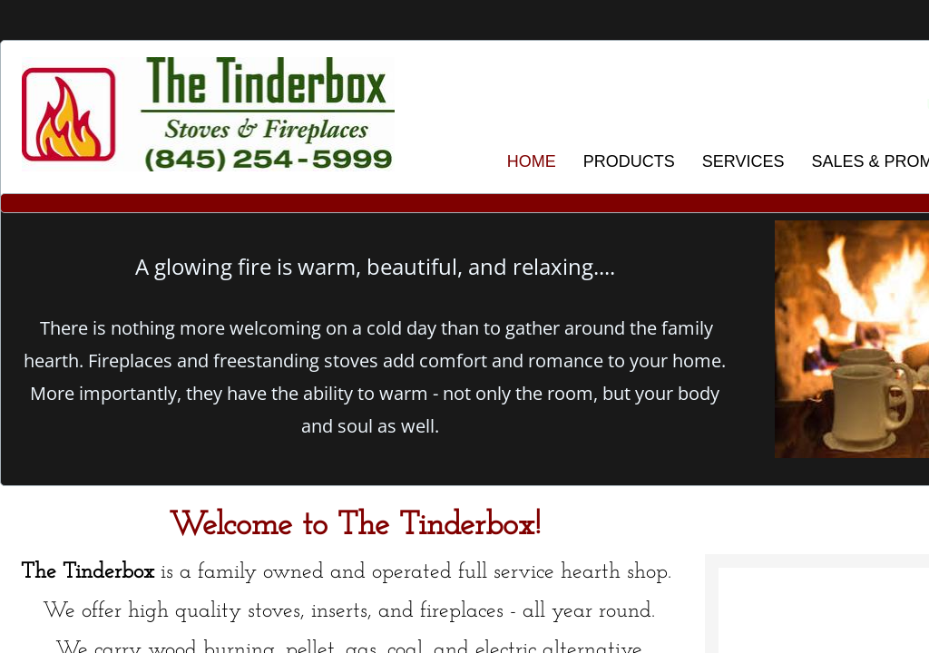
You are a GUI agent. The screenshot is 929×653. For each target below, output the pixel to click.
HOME (531, 161)
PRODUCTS (629, 161)
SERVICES (743, 161)
